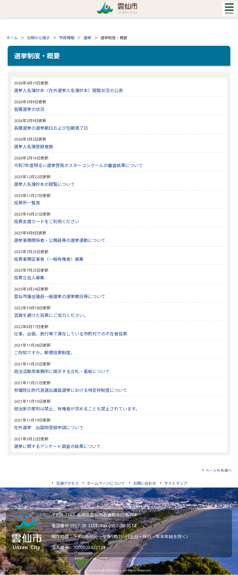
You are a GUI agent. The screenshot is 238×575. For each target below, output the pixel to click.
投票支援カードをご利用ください (46, 222)
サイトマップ (175, 483)
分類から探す (38, 37)
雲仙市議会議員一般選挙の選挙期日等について (59, 296)
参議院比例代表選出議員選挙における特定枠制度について (70, 390)
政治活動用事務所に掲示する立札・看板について (62, 371)
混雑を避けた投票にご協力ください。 (51, 315)
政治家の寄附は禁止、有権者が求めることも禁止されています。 (77, 409)
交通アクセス (67, 483)
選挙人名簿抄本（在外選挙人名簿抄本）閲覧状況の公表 (68, 90)
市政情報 (66, 37)
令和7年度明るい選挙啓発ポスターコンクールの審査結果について (78, 165)
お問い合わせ (144, 483)
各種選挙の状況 (29, 109)
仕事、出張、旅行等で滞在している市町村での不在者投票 (70, 334)
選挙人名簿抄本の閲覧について (44, 184)
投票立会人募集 (29, 278)
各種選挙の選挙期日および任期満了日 (51, 128)
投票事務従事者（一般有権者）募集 (49, 259)
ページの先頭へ (218, 470)
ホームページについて (106, 483)
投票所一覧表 (27, 203)
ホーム (12, 37)
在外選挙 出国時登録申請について (49, 428)
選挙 (87, 37)
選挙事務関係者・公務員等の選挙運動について (59, 240)
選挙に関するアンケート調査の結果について (57, 446)
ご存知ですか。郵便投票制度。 (44, 353)
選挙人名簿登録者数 (33, 147)
